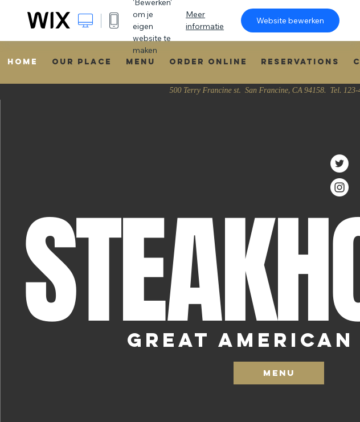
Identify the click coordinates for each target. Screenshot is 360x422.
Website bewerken (290, 20)
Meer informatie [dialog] (205, 20)
